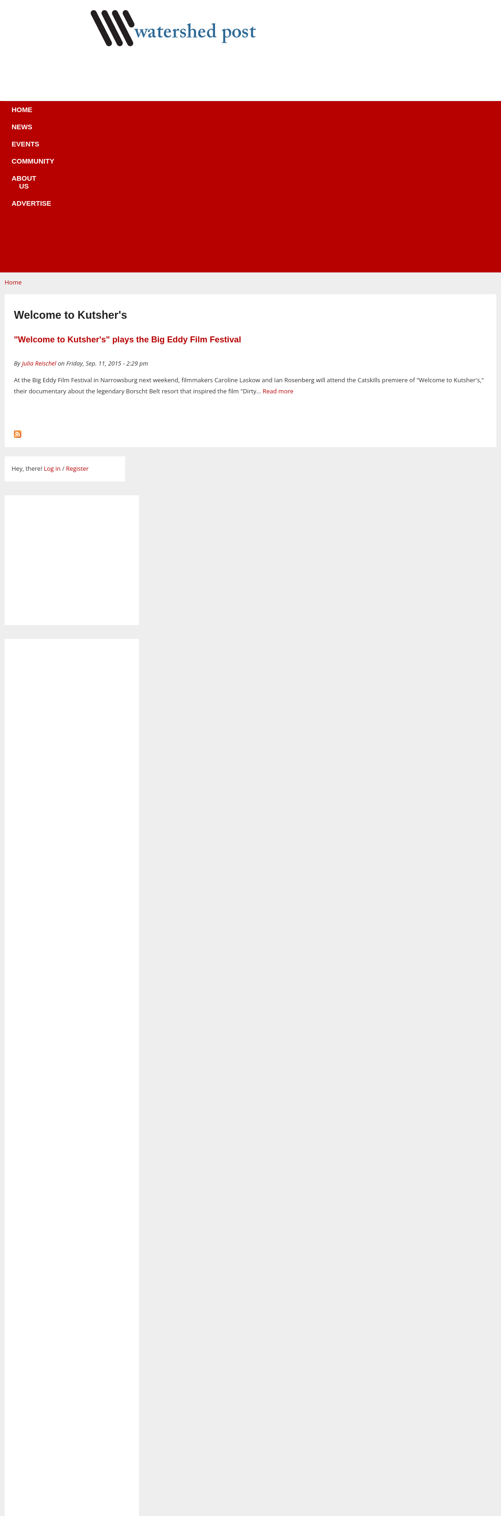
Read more (278, 252)
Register (77, 329)
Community (211, 116)
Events (160, 116)
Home (84, 116)
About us (265, 116)
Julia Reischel (39, 224)
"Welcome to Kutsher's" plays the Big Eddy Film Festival (127, 200)
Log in (52, 329)
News (120, 116)
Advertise (319, 116)
